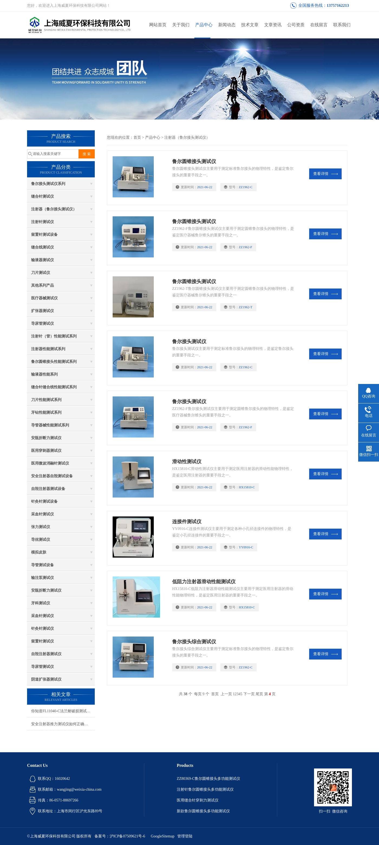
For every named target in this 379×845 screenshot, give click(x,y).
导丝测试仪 (40, 540)
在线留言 (319, 24)
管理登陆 (184, 836)
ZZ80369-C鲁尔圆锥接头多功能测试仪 (208, 779)
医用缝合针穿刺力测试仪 (197, 800)
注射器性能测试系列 (48, 349)
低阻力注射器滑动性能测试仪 (204, 581)
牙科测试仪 (40, 603)
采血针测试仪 (42, 514)
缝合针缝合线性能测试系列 (54, 387)
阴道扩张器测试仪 (46, 679)
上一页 (226, 694)
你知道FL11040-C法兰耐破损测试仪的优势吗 (63, 711)
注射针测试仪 (42, 222)
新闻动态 (227, 24)
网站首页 (157, 24)
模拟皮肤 (38, 552)
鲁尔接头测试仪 (189, 341)
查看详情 (325, 174)
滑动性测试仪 (186, 461)
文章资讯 (273, 24)
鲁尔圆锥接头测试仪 (194, 161)
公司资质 (296, 24)
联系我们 (342, 24)
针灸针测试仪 (42, 629)
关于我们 (181, 24)
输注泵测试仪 (42, 578)
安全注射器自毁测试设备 (52, 476)
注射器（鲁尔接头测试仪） (54, 209)
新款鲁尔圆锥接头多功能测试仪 (203, 811)
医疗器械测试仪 (44, 298)
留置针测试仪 (42, 641)
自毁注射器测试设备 (48, 489)
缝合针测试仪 (42, 196)
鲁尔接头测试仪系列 (48, 184)
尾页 (259, 694)
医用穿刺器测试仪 (46, 451)
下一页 (249, 694)
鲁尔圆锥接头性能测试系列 (54, 362)
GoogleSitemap (162, 836)
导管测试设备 (42, 565)
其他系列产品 (42, 285)
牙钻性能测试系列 (46, 412)
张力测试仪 (40, 527)
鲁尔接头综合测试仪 (194, 641)
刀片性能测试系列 (46, 400)
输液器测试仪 (42, 260)
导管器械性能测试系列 (50, 425)
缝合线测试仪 (42, 247)
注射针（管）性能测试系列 (54, 336)
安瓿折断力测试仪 (46, 438)
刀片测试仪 (40, 273)
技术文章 (250, 24)
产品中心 (204, 24)
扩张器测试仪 (42, 311)
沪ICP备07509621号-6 (127, 836)
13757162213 (338, 5)
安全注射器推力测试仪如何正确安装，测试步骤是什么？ (63, 724)
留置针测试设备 (44, 235)
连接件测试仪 (186, 521)
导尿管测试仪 (42, 324)
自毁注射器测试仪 (46, 654)
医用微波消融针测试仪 (50, 463)
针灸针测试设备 (44, 501)
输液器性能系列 (44, 374)
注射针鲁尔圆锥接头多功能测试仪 (205, 789)
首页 (137, 137)
